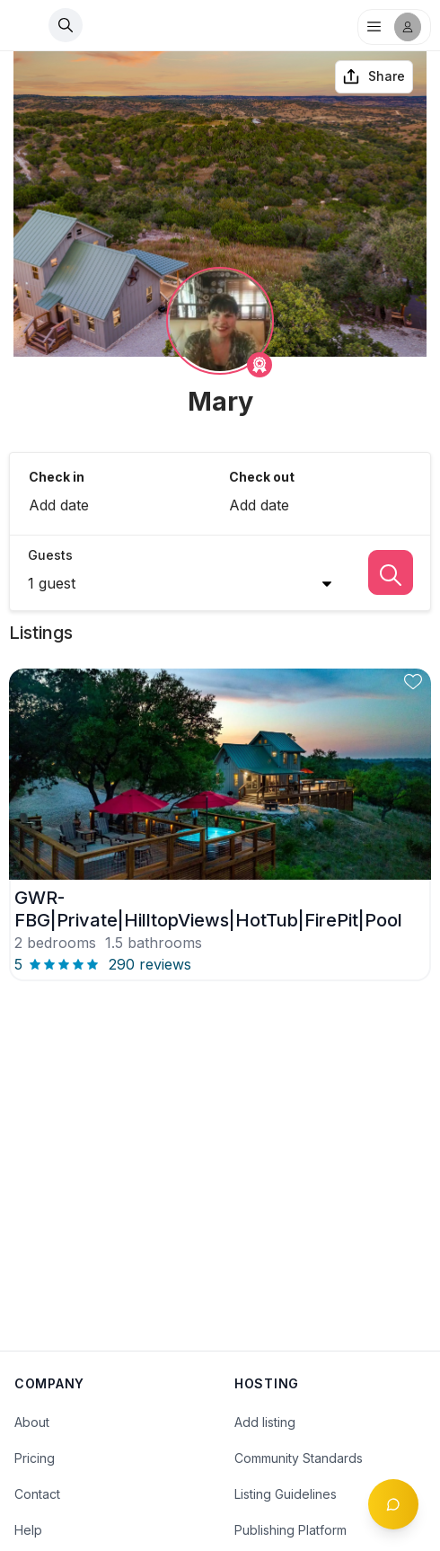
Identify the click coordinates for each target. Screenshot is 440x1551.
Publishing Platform (290, 1530)
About (31, 1422)
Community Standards (298, 1458)
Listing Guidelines (285, 1494)
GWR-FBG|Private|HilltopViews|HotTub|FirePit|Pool (208, 909)
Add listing (264, 1422)
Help (28, 1530)
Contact (37, 1494)
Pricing (34, 1458)
